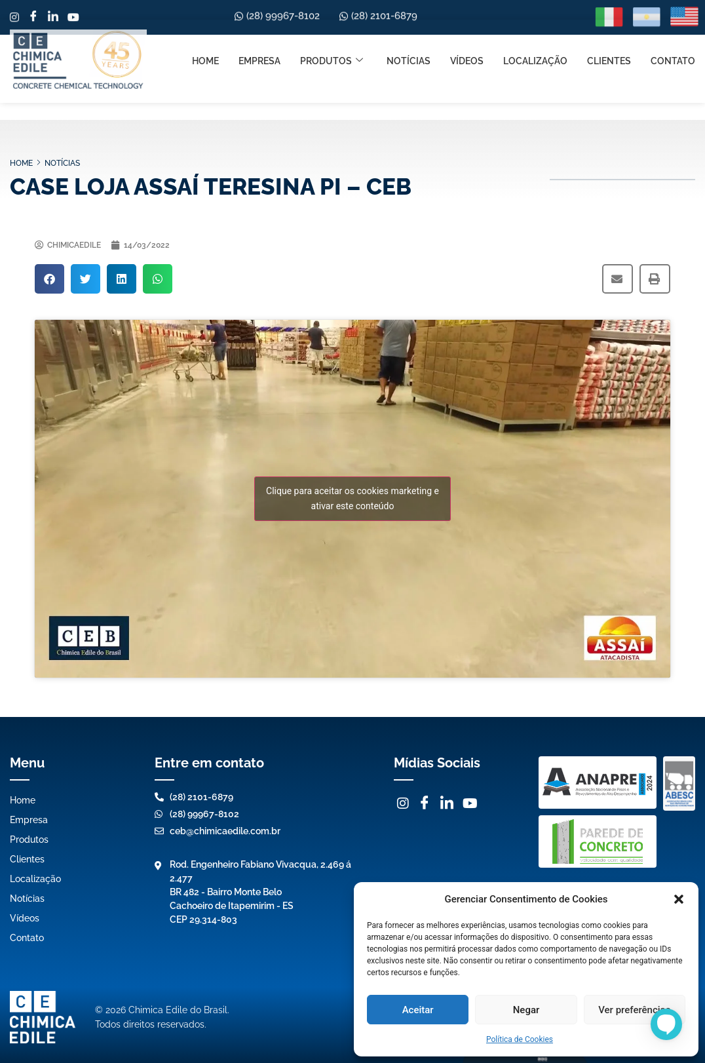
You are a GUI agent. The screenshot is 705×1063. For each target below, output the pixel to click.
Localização (535, 16)
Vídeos (467, 16)
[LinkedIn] (447, 803)
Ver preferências (634, 1010)
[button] (678, 899)
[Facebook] (424, 803)
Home (205, 16)
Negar (526, 1010)
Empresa (259, 16)
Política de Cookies (519, 1039)
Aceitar (418, 1010)
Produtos (331, 16)
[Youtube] (470, 803)
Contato (673, 16)
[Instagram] (403, 803)
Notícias (408, 16)
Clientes (609, 16)
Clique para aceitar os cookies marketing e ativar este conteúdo (352, 498)
